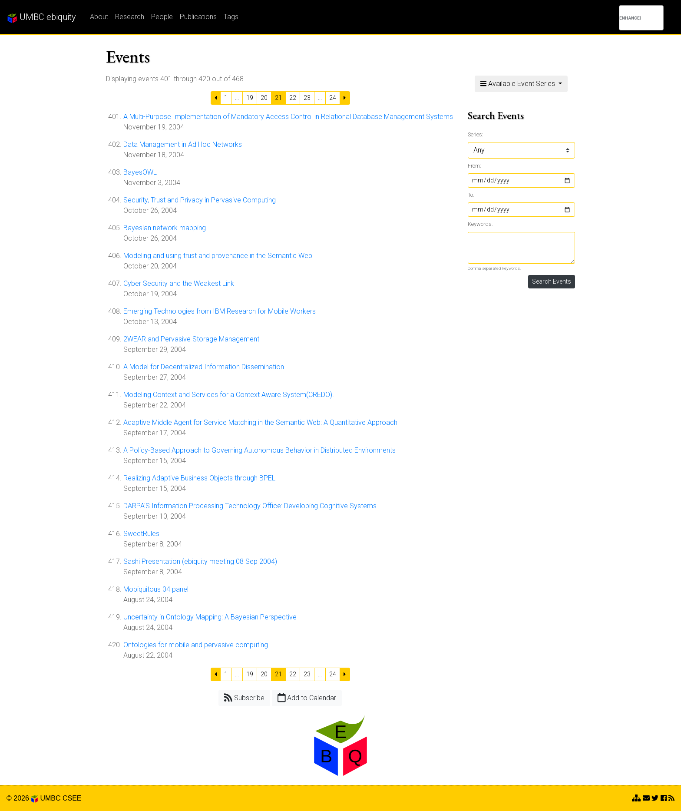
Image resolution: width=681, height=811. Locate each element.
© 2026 (22, 798)
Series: (475, 134)
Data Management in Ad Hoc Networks (182, 144)
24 (332, 97)
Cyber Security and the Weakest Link (178, 283)
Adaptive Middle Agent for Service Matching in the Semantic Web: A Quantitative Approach (260, 422)
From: (474, 165)
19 (249, 97)
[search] (630, 18)
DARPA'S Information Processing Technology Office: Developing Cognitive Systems (250, 506)
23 (307, 97)
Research (129, 17)
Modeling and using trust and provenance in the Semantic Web (217, 256)
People (162, 17)
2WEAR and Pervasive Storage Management (191, 339)
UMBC (50, 798)
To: (471, 195)
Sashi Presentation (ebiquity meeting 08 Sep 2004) (200, 561)
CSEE (72, 798)
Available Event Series (518, 83)
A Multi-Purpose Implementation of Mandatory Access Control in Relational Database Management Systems (288, 117)
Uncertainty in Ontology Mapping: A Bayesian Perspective (210, 617)
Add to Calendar (307, 697)
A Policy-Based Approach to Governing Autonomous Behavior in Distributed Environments (259, 450)
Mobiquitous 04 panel (155, 589)
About (99, 17)
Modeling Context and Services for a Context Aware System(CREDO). (228, 395)
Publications (198, 17)
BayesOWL (140, 172)
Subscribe (244, 697)
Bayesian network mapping (164, 228)
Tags (231, 17)
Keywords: (480, 224)
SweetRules (141, 534)
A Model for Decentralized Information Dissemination (203, 367)
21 (278, 97)
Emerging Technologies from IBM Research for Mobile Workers (219, 311)
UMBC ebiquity (41, 17)
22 (292, 97)
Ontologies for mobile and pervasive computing (195, 645)
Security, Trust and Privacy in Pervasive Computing (199, 200)
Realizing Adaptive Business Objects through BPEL (199, 478)
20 (264, 97)
